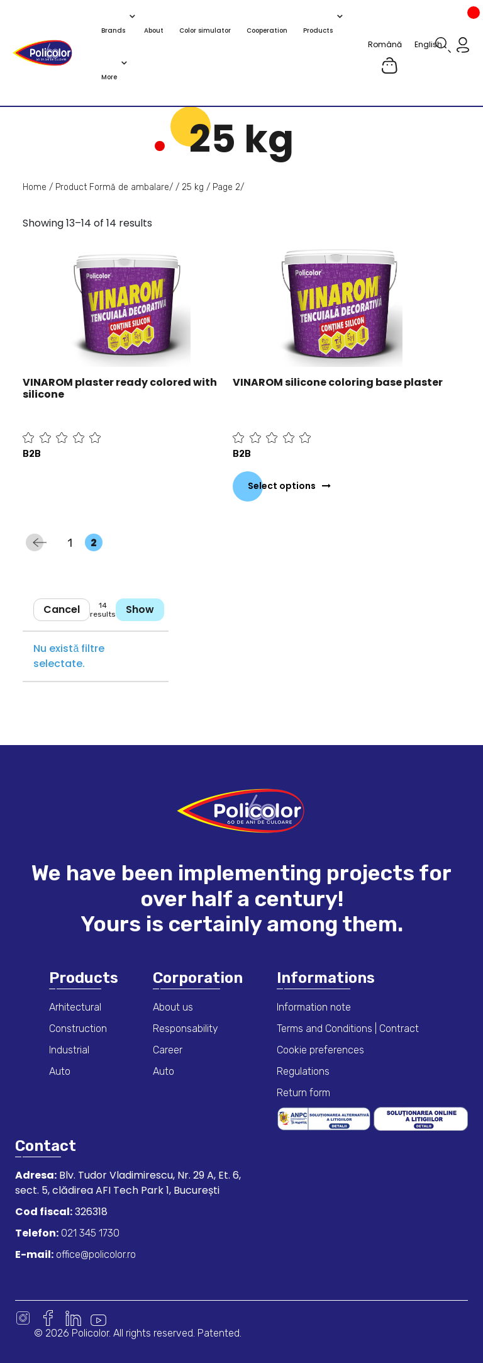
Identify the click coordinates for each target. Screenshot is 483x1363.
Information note (314, 1007)
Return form (303, 1093)
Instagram (23, 1318)
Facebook (48, 1318)
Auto (59, 1071)
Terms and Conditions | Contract (348, 1029)
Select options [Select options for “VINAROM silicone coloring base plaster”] (282, 486)
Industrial (69, 1050)
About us (173, 1007)
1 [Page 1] (74, 543)
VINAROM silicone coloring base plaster (338, 382)
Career (167, 1050)
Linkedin (73, 1318)
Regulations (303, 1071)
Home (35, 187)
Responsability (185, 1029)
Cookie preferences (320, 1050)
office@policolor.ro (94, 1254)
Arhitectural (75, 1007)
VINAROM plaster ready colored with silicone (120, 388)
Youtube (98, 1318)
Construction (78, 1029)
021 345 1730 (88, 1233)
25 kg (193, 187)
